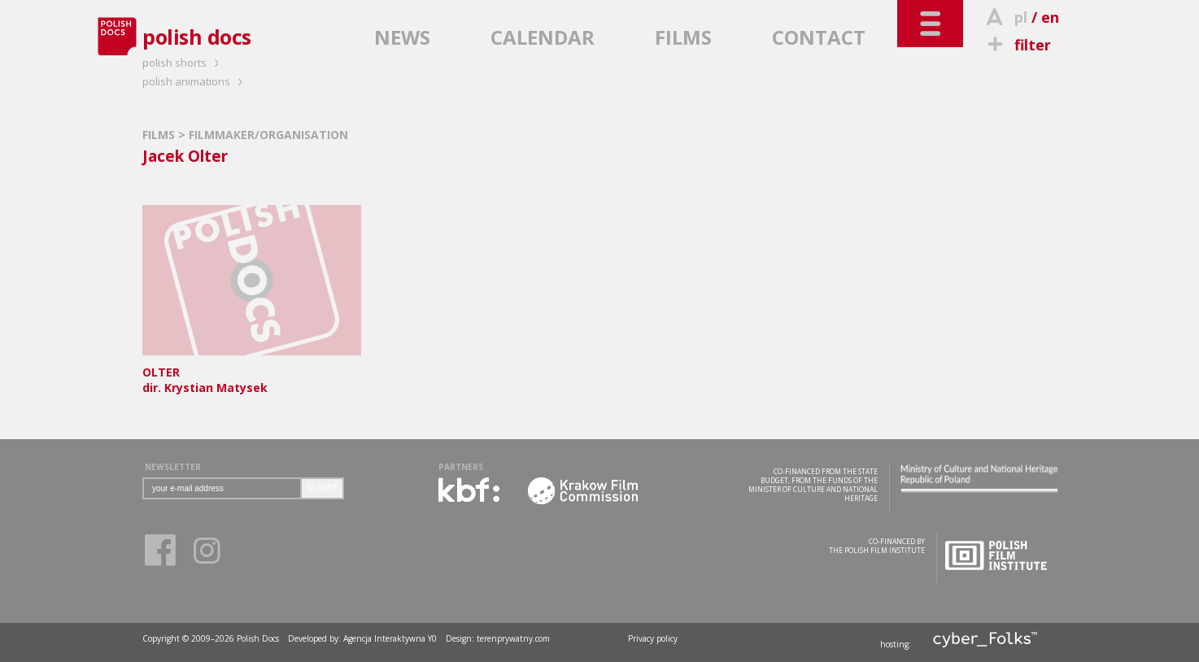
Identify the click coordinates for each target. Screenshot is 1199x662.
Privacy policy (653, 638)
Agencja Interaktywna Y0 (390, 638)
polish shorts (183, 62)
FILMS (683, 37)
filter (1017, 44)
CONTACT (818, 37)
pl (1020, 17)
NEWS (402, 37)
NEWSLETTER (173, 467)
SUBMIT (322, 488)
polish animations (194, 81)
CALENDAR (542, 37)
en (1050, 17)
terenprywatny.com (513, 638)
